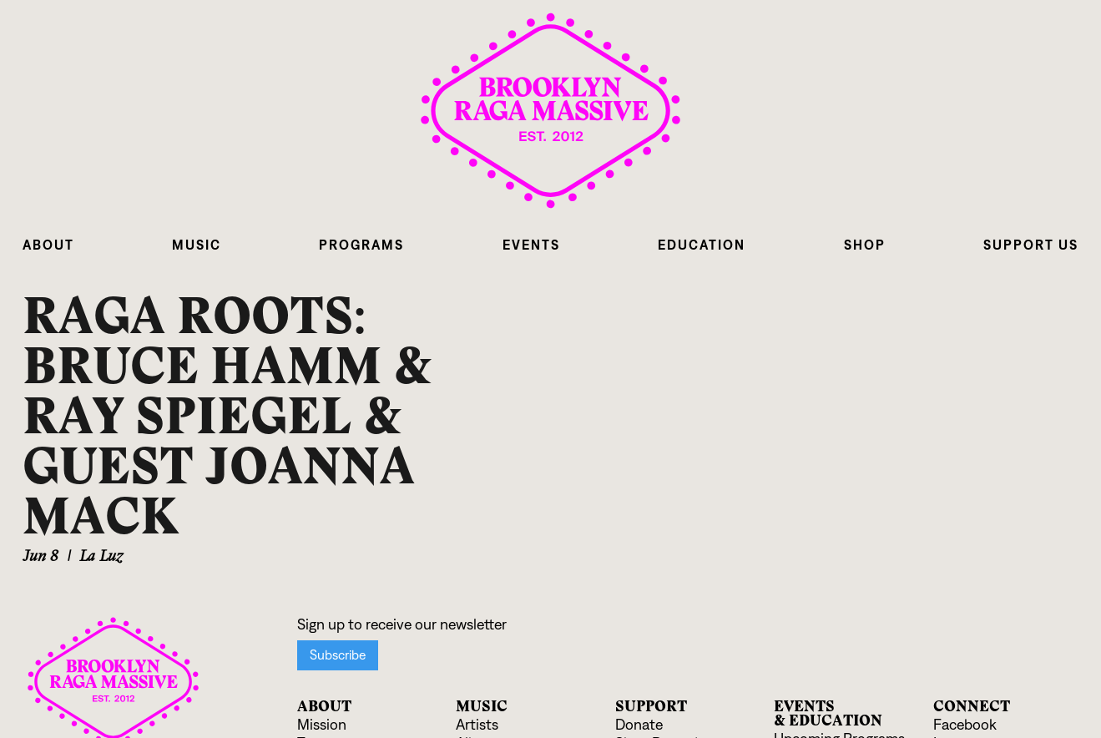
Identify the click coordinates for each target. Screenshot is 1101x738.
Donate (639, 725)
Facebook (965, 725)
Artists (477, 725)
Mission (321, 725)
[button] (48, 245)
